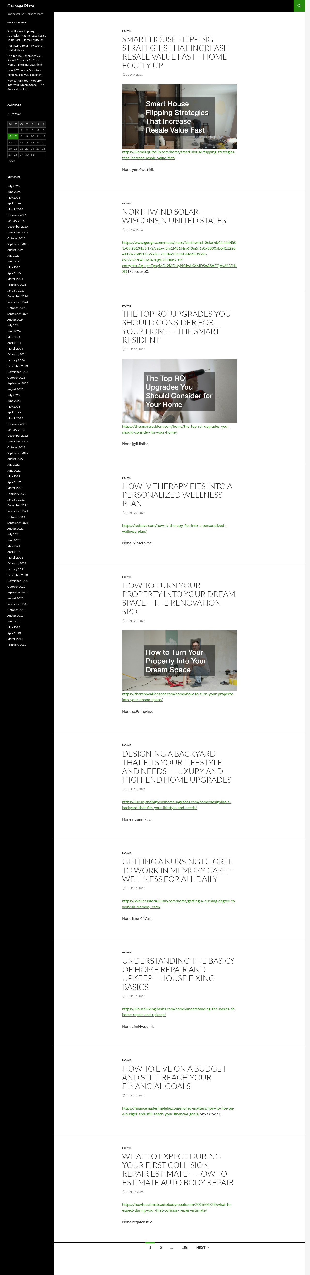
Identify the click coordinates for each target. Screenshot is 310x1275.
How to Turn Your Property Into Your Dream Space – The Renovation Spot (178, 598)
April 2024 (14, 343)
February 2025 (16, 284)
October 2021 (16, 517)
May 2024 (13, 337)
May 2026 (13, 197)
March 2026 (15, 209)
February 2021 (16, 563)
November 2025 (17, 232)
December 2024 (17, 296)
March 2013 (15, 639)
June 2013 (14, 621)
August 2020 (15, 598)
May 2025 (13, 267)
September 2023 (17, 383)
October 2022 (16, 447)
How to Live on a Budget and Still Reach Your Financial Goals (174, 1077)
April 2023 (14, 412)
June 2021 (14, 540)
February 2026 (16, 215)
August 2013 (15, 615)
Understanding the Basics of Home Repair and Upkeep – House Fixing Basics (178, 974)
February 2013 (16, 644)
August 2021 (15, 528)
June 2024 (14, 331)
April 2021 (14, 552)
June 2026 (14, 192)
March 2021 (15, 557)
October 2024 (16, 308)
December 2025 (17, 226)
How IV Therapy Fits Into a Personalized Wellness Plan (177, 494)
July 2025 (13, 255)
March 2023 (15, 418)
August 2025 (15, 250)
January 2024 (16, 360)
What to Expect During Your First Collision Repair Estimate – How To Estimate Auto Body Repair (178, 1169)
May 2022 (13, 476)
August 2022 (15, 459)
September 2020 (17, 592)
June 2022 (14, 470)
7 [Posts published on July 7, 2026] (16, 136)
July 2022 (13, 464)
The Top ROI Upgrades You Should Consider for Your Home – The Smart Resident (176, 327)
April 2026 (14, 203)
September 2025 (17, 244)
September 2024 (17, 313)
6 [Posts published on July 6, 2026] (10, 136)
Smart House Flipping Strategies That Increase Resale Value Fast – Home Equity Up (175, 52)
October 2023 (16, 377)
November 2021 (17, 511)
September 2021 (17, 523)
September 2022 (17, 453)
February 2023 (16, 424)
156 (185, 1247)
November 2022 (17, 441)
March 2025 (15, 279)
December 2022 (17, 435)
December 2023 (17, 366)
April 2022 (14, 482)
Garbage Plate (20, 5)
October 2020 (16, 586)
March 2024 (15, 348)
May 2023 (13, 406)
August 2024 (15, 319)
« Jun (11, 160)
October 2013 (16, 610)
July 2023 (13, 395)
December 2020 (17, 575)
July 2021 (13, 534)
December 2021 (17, 505)
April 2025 (14, 273)
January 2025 (16, 290)
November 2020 (17, 581)
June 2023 (14, 401)
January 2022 (16, 499)
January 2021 (16, 569)
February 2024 (16, 354)
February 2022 (16, 493)
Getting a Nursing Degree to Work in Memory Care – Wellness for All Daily (177, 870)
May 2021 (13, 546)
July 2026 (13, 186)
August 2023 (15, 389)
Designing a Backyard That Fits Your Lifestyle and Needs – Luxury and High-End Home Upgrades (177, 767)
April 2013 (14, 633)
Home (126, 31)
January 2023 (16, 430)
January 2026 (16, 221)
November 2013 (17, 604)
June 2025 (14, 261)
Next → (202, 1247)
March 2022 (15, 488)
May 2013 (13, 627)
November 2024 (17, 302)
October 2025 (16, 238)
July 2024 (13, 325)
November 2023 (17, 372)
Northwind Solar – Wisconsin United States (174, 216)
